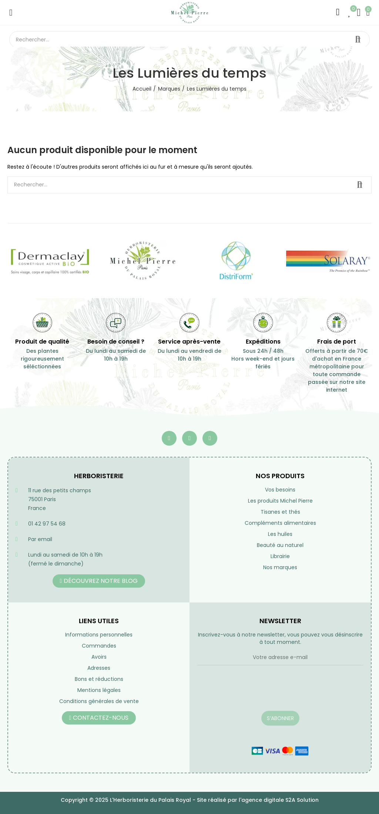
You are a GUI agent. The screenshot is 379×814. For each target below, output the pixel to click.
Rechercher (358, 39)
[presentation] (253, 692)
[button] (99, 581)
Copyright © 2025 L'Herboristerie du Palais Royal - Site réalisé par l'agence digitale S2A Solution (190, 800)
